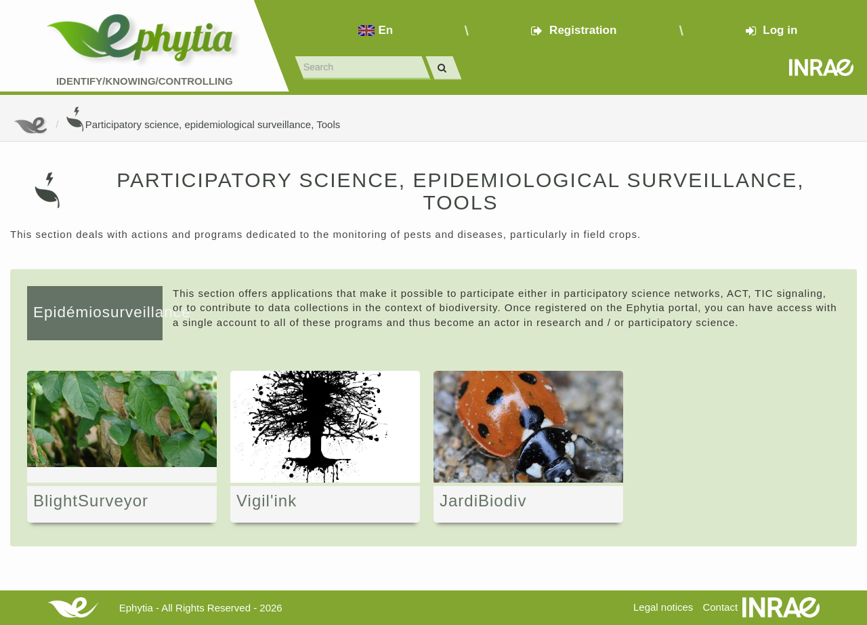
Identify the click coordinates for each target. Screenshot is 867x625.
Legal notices (663, 607)
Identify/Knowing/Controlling (144, 81)
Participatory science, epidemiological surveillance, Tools (203, 124)
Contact (720, 607)
